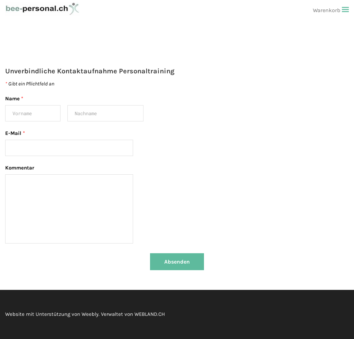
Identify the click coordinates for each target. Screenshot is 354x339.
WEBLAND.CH (149, 314)
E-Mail (15, 133)
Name (14, 98)
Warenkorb (327, 10)
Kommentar (19, 168)
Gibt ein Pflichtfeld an (29, 84)
